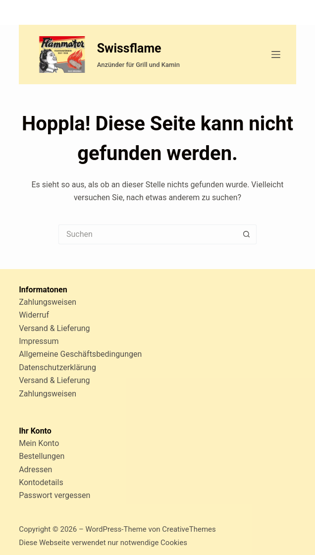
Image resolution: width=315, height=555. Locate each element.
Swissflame (129, 48)
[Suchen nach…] (147, 234)
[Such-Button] (247, 234)
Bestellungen (41, 456)
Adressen (35, 469)
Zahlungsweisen (47, 302)
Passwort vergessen (54, 495)
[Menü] (275, 54)
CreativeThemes (189, 529)
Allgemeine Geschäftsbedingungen (80, 354)
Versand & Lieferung (54, 328)
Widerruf (34, 315)
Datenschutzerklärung (57, 367)
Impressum (39, 341)
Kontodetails (41, 482)
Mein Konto (39, 443)
